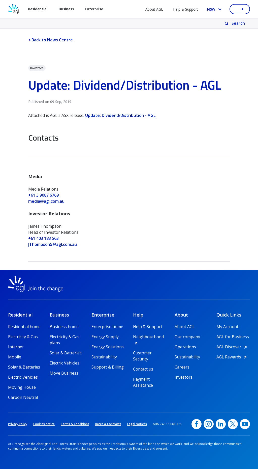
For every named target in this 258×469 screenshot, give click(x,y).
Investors (183, 377)
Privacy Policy (17, 424)
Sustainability (104, 357)
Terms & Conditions (75, 424)
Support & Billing (107, 367)
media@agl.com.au (46, 201)
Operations (185, 347)
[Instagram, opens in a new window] (209, 424)
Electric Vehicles (23, 377)
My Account (227, 326)
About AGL (154, 9)
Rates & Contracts (108, 424)
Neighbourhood (150, 337)
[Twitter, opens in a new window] (233, 424)
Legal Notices (137, 424)
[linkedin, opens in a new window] (221, 424)
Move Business (64, 373)
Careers (182, 367)
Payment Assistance (143, 379)
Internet (16, 347)
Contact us (143, 369)
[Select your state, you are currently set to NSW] (215, 9)
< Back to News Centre (50, 40)
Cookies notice (44, 424)
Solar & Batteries (24, 367)
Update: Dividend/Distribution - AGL (120, 115)
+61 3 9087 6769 (43, 195)
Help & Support (185, 9)
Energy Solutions (107, 347)
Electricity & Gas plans (64, 337)
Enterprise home (107, 326)
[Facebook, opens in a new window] (196, 424)
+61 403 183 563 (43, 238)
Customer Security (142, 353)
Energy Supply (105, 337)
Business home (64, 326)
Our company (187, 337)
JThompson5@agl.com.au (52, 244)
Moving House (22, 387)
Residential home (24, 326)
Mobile (14, 357)
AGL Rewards (232, 357)
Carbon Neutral (23, 397)
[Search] (235, 23)
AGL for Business (232, 337)
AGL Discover (232, 347)
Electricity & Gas (23, 337)
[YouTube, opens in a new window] (245, 424)
